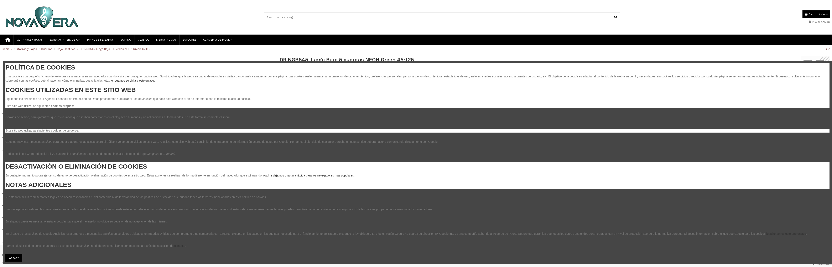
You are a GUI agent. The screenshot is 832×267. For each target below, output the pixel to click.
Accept (14, 258)
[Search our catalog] (615, 17)
